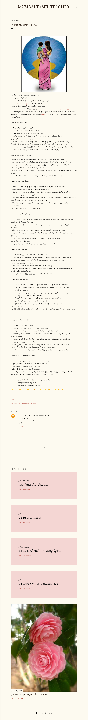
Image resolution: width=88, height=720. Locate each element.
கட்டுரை (33, 403)
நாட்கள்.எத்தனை (66, 109)
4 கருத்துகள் (27, 555)
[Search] (75, 6)
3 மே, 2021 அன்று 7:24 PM (40, 415)
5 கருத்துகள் (26, 489)
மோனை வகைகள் (29, 517)
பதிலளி (20, 426)
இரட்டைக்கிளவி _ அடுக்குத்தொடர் (40, 550)
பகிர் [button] (12, 400)
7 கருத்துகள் (27, 588)
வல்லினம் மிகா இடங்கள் (34, 484)
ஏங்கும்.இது (45, 114)
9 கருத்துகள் (19, 698)
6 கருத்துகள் (27, 522)
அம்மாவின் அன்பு (24, 403)
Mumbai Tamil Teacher (44, 6)
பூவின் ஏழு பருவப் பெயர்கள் (29, 694)
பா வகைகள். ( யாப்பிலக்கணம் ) (38, 583)
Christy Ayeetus (24, 415)
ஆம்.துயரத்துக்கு (21, 103)
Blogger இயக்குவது (44, 713)
